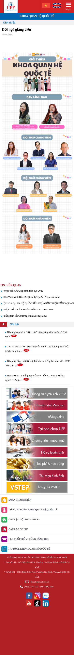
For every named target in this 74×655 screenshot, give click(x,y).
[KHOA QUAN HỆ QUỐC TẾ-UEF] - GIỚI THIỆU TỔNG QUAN (39, 303)
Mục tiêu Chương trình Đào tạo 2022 (23, 290)
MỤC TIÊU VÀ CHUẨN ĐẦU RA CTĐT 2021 (28, 309)
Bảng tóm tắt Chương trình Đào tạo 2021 (25, 315)
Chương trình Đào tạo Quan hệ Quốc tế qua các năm (31, 296)
